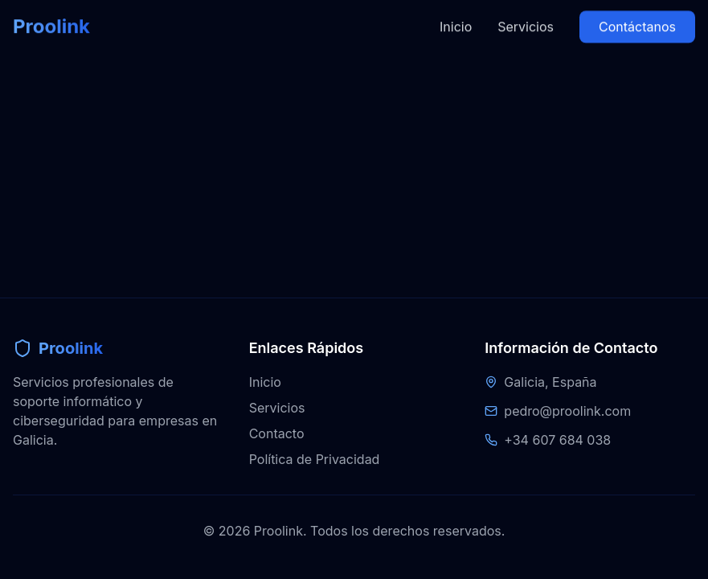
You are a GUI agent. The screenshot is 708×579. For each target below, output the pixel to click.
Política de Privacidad (314, 459)
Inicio (456, 14)
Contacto (277, 433)
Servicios (525, 14)
